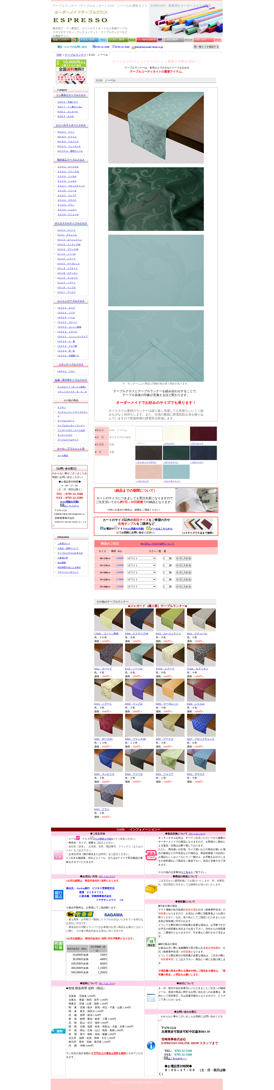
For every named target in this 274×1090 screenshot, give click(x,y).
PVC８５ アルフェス (68, 141)
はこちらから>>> (177, 1058)
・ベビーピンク (142, 481)
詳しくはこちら (196, 834)
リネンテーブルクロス (71, 364)
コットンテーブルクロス (71, 300)
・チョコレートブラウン (145, 462)
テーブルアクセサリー (68, 440)
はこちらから (71, 505)
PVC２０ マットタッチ (69, 146)
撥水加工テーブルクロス (71, 159)
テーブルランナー (75, 54)
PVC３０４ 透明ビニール (70, 151)
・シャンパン (168, 443)
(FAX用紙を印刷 (134, 528)
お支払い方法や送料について (158, 543)
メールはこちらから (159, 528)
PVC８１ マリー (66, 132)
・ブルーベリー (196, 462)
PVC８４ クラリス (67, 137)
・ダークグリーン (170, 462)
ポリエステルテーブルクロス (71, 223)
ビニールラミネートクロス (71, 125)
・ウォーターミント (171, 481)
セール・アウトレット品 (71, 448)
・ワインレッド (196, 443)
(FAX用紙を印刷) (69, 501)
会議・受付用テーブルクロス (71, 379)
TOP (58, 54)
